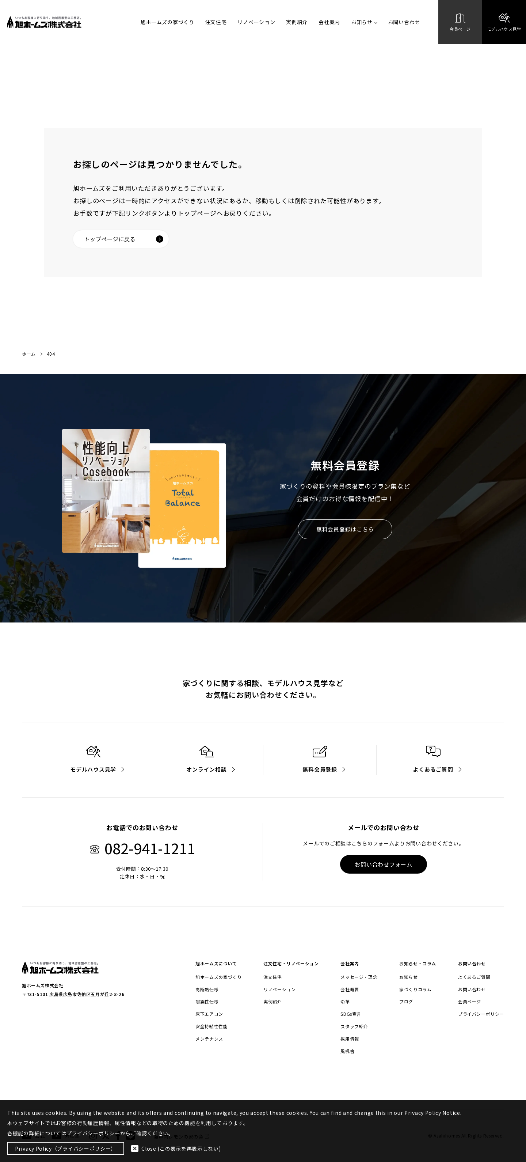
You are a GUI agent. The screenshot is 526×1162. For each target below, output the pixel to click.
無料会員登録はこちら (345, 529)
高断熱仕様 (206, 989)
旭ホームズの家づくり (167, 22)
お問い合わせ (404, 22)
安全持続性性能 (211, 1026)
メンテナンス (209, 1039)
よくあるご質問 (474, 977)
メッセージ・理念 (358, 977)
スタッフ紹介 (354, 1026)
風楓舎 (347, 1051)
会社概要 (349, 989)
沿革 (345, 1001)
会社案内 (329, 22)
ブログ (406, 1001)
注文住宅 (216, 22)
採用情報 (349, 1039)
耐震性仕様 (206, 1001)
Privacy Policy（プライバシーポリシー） (65, 1148)
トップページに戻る (123, 239)
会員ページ (469, 1001)
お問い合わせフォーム (383, 864)
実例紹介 (297, 22)
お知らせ (364, 22)
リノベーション (256, 22)
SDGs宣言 (350, 1014)
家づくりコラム (415, 989)
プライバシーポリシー (481, 1014)
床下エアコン (209, 1014)
